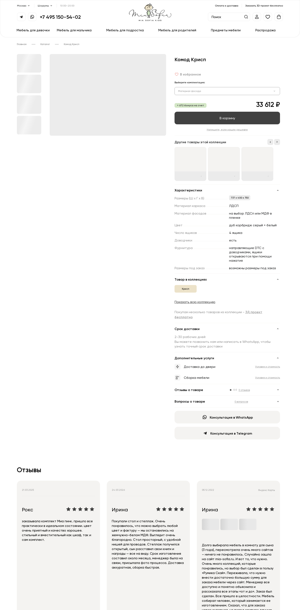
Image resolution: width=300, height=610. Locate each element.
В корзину (227, 118)
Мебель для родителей (177, 30)
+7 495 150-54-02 (60, 16)
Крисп (185, 288)
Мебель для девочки (33, 30)
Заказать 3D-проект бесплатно (264, 5)
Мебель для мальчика (74, 30)
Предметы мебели (226, 30)
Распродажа (265, 30)
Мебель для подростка (125, 30)
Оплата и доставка (226, 5)
